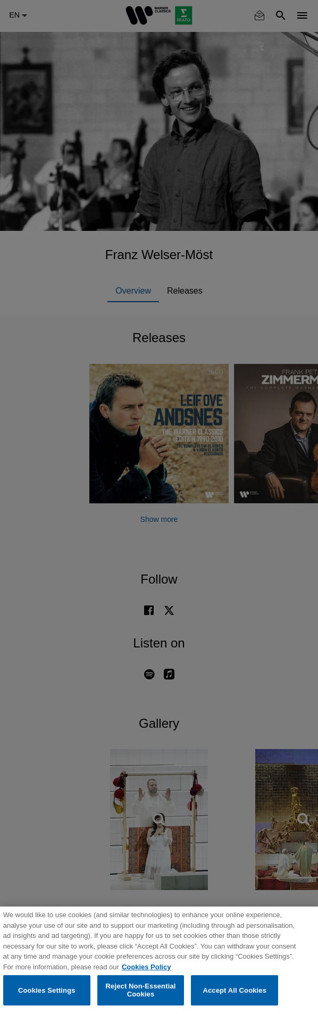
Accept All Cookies (234, 990)
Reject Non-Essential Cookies (141, 990)
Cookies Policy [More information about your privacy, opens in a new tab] (146, 967)
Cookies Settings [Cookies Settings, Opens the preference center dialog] (47, 990)
